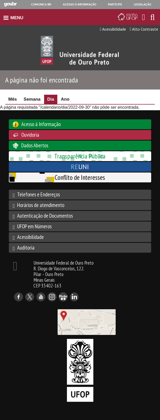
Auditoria (25, 247)
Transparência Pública (80, 156)
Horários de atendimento (40, 205)
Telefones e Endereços (38, 194)
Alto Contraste (144, 29)
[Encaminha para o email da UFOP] (143, 17)
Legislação (142, 4)
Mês (12, 99)
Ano (65, 99)
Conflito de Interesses (80, 177)
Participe (115, 4)
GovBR (10, 4)
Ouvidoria (30, 134)
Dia (52, 99)
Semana (32, 99)
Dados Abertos (34, 145)
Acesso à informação (79, 4)
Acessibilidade (113, 29)
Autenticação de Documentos (45, 215)
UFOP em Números (34, 226)
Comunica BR (41, 4)
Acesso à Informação (41, 124)
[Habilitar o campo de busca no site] (152, 18)
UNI (80, 166)
